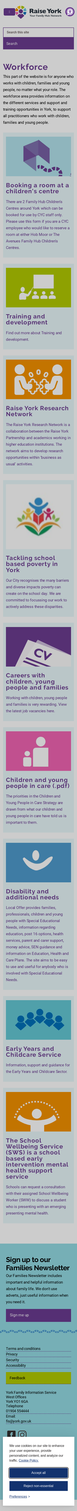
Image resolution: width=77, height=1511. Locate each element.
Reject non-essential (38, 1486)
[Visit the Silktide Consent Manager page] (65, 1496)
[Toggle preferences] (19, 1497)
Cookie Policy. (29, 1460)
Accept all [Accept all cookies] (38, 1473)
